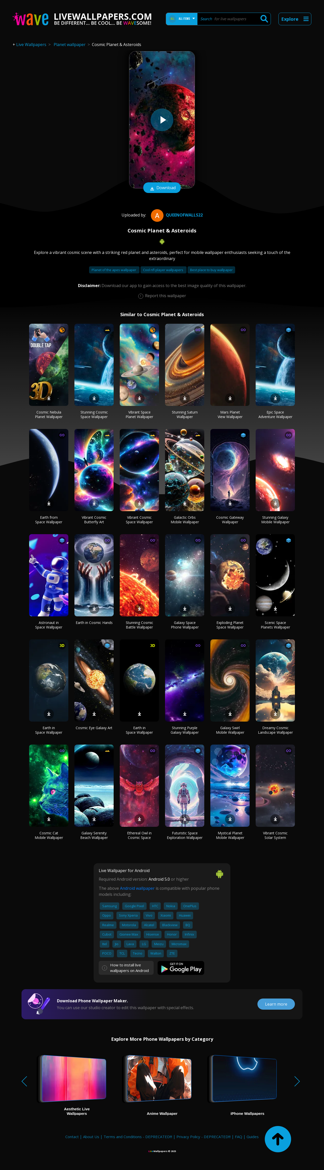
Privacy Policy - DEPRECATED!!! (203, 1136)
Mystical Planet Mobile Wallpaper (230, 835)
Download (162, 188)
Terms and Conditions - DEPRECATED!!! (138, 1136)
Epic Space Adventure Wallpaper (275, 414)
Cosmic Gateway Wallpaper (230, 519)
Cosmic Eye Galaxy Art (94, 727)
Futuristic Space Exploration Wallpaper (184, 835)
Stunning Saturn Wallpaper (185, 414)
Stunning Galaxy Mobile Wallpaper (275, 519)
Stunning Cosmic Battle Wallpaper (139, 625)
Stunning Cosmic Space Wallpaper (94, 414)
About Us (91, 1136)
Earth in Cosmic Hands (94, 622)
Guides (253, 1136)
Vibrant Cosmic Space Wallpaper (139, 519)
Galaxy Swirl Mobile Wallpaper (230, 730)
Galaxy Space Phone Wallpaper (185, 625)
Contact (72, 1136)
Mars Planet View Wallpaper (230, 414)
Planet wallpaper (70, 44)
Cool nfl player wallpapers (163, 270)
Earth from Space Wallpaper (48, 519)
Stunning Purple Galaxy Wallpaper (185, 730)
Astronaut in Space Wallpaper (48, 625)
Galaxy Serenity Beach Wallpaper (94, 835)
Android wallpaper (137, 888)
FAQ (238, 1136)
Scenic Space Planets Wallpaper (275, 625)
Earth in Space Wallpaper (48, 730)
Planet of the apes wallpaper (114, 270)
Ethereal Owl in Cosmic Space (139, 835)
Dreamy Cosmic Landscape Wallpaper (275, 730)
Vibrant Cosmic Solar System (275, 835)
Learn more (276, 1004)
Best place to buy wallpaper (211, 270)
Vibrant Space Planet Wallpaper (139, 414)
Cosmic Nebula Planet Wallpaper (49, 414)
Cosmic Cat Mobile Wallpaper (49, 835)
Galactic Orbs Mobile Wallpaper (185, 519)
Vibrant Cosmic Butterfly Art (94, 519)
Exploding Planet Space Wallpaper (230, 625)
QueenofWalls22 (176, 215)
